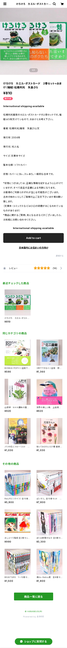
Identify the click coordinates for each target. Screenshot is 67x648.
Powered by (33, 616)
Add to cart (33, 238)
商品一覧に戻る (33, 596)
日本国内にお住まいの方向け (33, 247)
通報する (60, 256)
